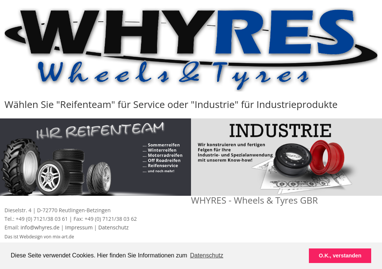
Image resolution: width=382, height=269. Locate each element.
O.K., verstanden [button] (340, 256)
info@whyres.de (41, 227)
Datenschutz (113, 227)
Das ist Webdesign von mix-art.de (39, 237)
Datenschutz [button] (206, 255)
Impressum (79, 227)
